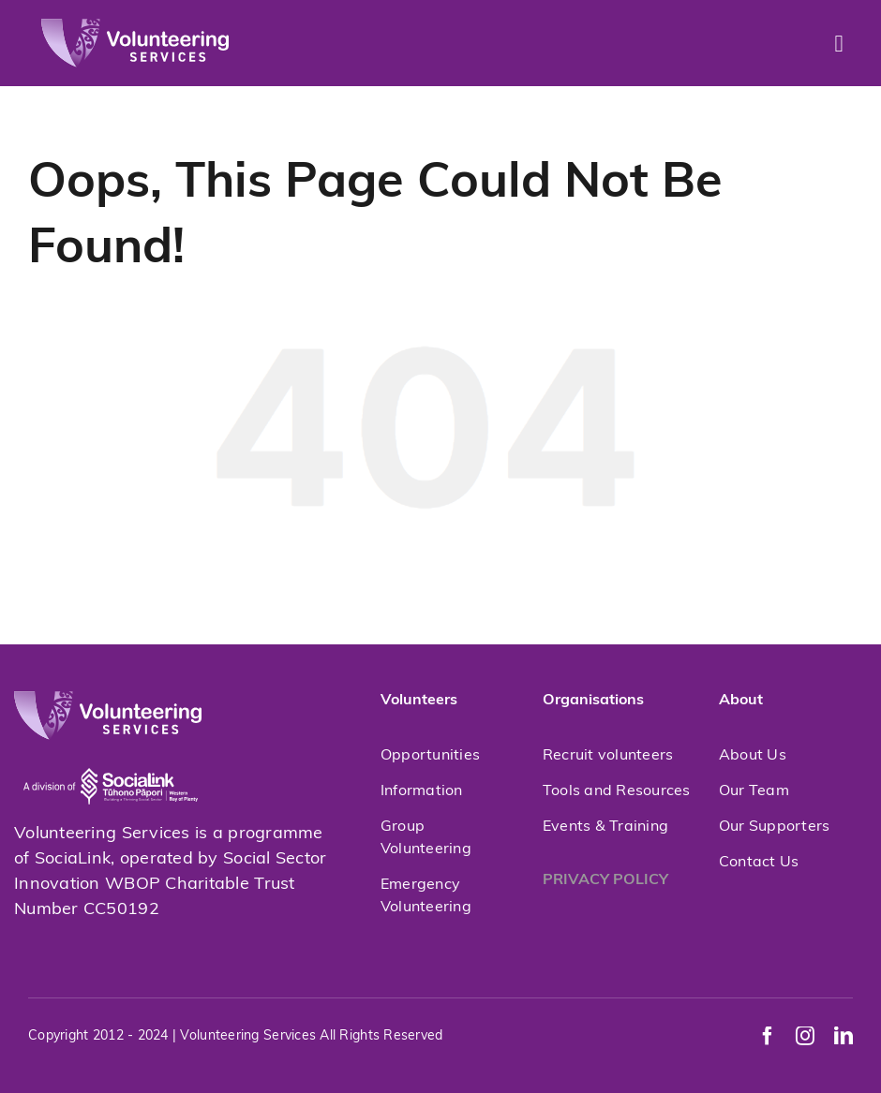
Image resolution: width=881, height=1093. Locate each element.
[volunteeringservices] (135, 27)
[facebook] (767, 1036)
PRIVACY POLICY (605, 880)
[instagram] (805, 1036)
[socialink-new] (110, 748)
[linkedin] (843, 1036)
